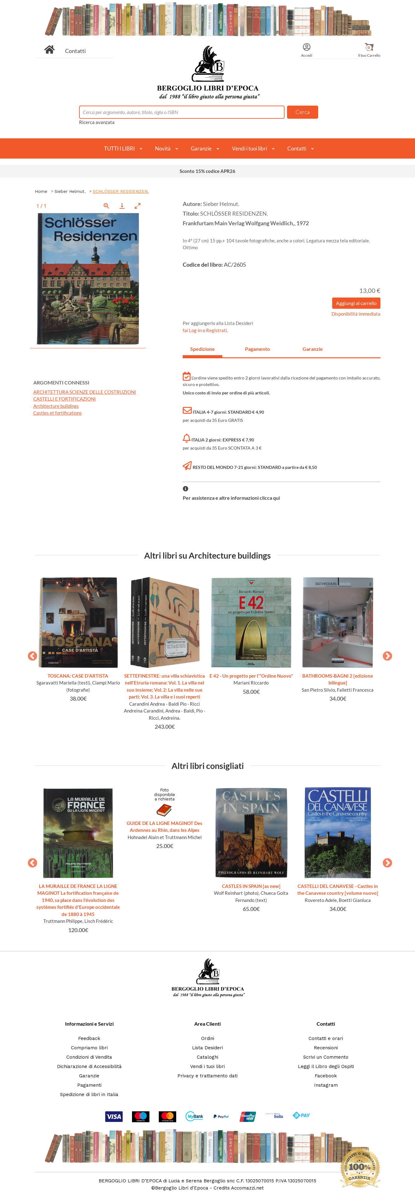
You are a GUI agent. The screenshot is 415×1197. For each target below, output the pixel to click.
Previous (30, 654)
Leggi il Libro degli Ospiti (326, 1066)
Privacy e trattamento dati (207, 1076)
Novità (163, 148)
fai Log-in (193, 330)
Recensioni (326, 1048)
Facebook (326, 1076)
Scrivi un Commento (325, 1057)
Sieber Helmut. (70, 191)
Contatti (75, 50)
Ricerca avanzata (97, 122)
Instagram (326, 1085)
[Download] (122, 205)
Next (385, 654)
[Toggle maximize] (137, 205)
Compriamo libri (89, 1048)
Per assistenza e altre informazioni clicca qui (231, 498)
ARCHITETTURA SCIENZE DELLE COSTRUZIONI (84, 392)
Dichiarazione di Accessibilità (89, 1066)
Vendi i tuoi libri (249, 148)
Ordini (207, 1038)
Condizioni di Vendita (89, 1057)
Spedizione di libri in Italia (89, 1094)
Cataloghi (207, 1057)
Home (41, 191)
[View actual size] (106, 205)
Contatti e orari (326, 1038)
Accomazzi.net (247, 1188)
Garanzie (201, 148)
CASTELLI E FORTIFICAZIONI (64, 399)
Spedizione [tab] (202, 349)
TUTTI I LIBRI (119, 148)
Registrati (216, 330)
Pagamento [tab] (257, 349)
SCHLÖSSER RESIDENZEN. (121, 191)
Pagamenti (89, 1085)
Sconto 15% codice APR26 (207, 171)
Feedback (89, 1038)
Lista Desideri (207, 1048)
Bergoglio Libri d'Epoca (181, 1188)
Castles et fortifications (57, 413)
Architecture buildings (56, 406)
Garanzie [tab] (313, 349)
